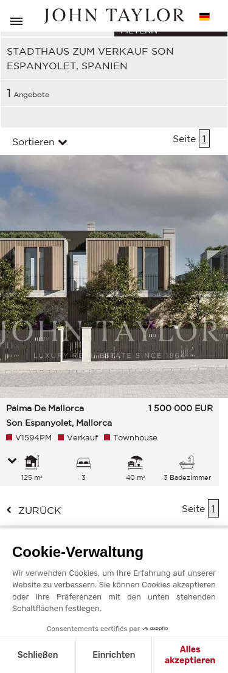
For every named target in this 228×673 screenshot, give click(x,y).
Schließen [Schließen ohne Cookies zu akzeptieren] (38, 655)
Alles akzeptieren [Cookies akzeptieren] (190, 655)
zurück (39, 510)
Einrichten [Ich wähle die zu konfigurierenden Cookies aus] (113, 655)
